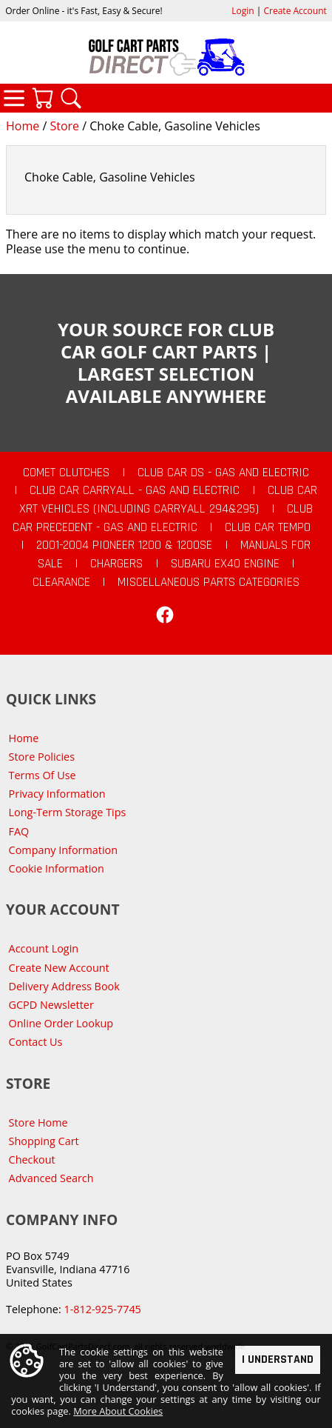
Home (22, 126)
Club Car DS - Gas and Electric (223, 472)
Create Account (295, 10)
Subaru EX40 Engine (225, 563)
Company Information (63, 850)
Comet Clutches (66, 472)
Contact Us (36, 1042)
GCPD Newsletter (51, 1005)
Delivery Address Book (64, 986)
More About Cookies (118, 1411)
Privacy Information (57, 794)
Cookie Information (56, 868)
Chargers (116, 563)
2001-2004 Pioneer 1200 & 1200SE (124, 545)
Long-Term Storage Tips (67, 812)
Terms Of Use (42, 775)
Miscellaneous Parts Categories (208, 582)
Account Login (44, 948)
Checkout (32, 1159)
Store (64, 126)
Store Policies (42, 757)
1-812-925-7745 (102, 1309)
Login (242, 10)
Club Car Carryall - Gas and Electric (135, 490)
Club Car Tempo (268, 527)
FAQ (19, 831)
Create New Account (59, 968)
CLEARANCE (61, 582)
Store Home (38, 1122)
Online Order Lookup (61, 1023)
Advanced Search (51, 1178)
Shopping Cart (44, 1141)
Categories (14, 98)
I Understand (278, 1359)
